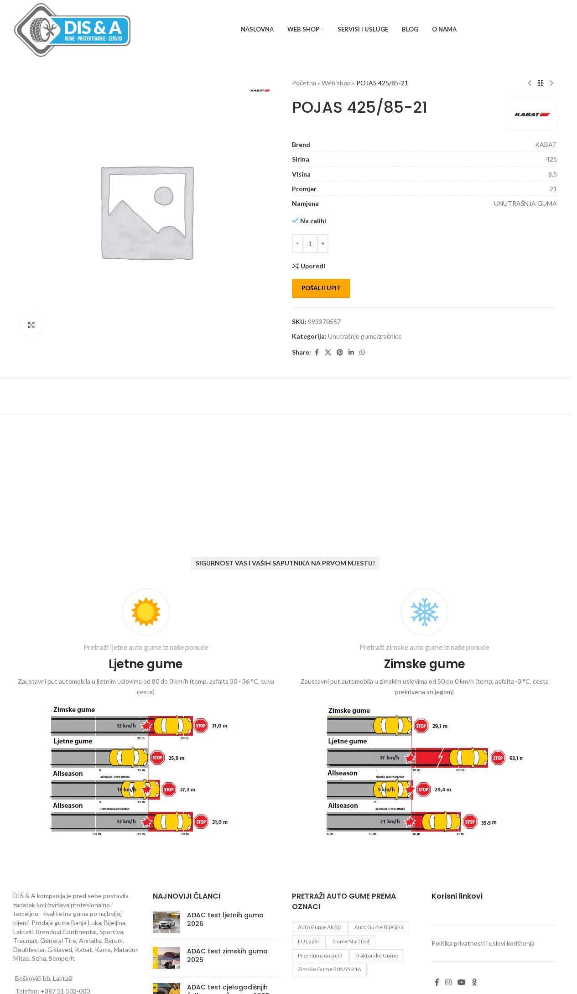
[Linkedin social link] (351, 352)
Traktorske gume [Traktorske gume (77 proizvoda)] (376, 955)
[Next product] (551, 83)
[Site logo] (72, 29)
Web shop (336, 83)
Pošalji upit (321, 288)
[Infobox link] (145, 714)
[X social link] (328, 352)
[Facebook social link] (316, 352)
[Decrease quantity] (297, 243)
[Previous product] (529, 83)
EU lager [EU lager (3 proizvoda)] (309, 941)
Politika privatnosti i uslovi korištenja (483, 943)
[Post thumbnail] (166, 922)
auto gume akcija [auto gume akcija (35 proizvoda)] (320, 927)
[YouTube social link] (462, 982)
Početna (304, 83)
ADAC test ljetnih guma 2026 (225, 919)
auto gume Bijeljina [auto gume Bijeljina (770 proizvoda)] (378, 927)
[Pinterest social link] (340, 352)
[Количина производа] (310, 243)
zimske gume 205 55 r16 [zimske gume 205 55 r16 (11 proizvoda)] (329, 969)
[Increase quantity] (322, 243)
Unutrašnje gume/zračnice (365, 336)
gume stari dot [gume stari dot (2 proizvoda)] (351, 941)
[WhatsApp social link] (362, 352)
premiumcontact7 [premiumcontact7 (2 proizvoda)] (320, 955)
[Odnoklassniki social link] (474, 982)
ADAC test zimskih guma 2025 (227, 956)
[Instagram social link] (448, 982)
